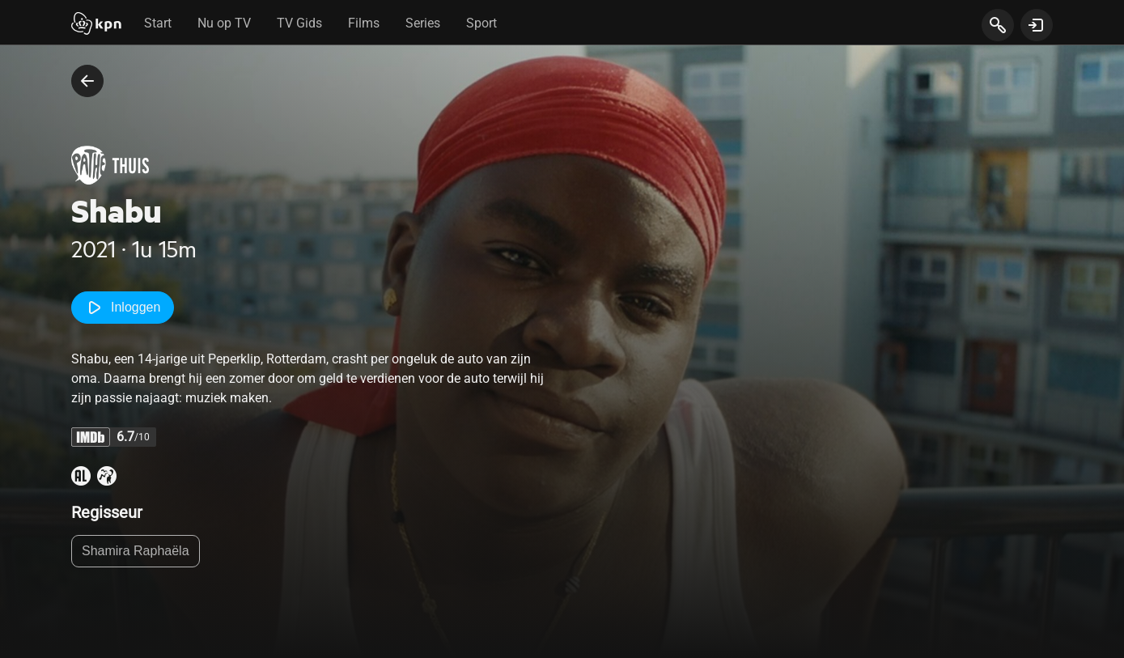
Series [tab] (422, 23)
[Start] (96, 25)
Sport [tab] (481, 23)
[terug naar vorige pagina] (87, 81)
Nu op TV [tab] (224, 23)
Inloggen (122, 307)
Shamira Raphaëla (135, 551)
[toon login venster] (1036, 25)
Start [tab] (158, 23)
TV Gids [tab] (299, 23)
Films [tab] (364, 23)
